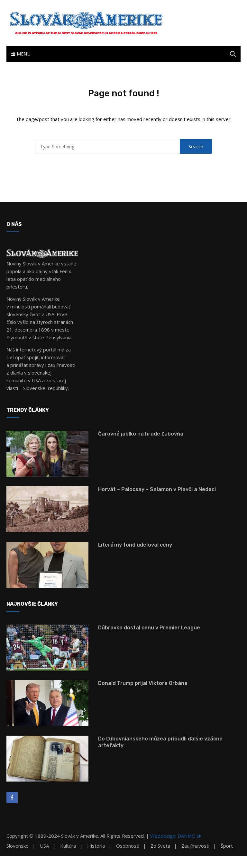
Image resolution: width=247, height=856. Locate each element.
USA (44, 845)
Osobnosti (127, 845)
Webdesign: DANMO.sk (175, 836)
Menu (21, 54)
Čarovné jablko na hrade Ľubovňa (140, 434)
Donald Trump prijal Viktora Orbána (143, 683)
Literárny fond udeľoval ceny (135, 545)
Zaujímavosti (195, 845)
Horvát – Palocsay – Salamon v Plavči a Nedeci (157, 489)
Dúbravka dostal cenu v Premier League (149, 628)
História (96, 845)
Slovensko (17, 845)
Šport (227, 845)
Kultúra (68, 845)
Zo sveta (160, 845)
